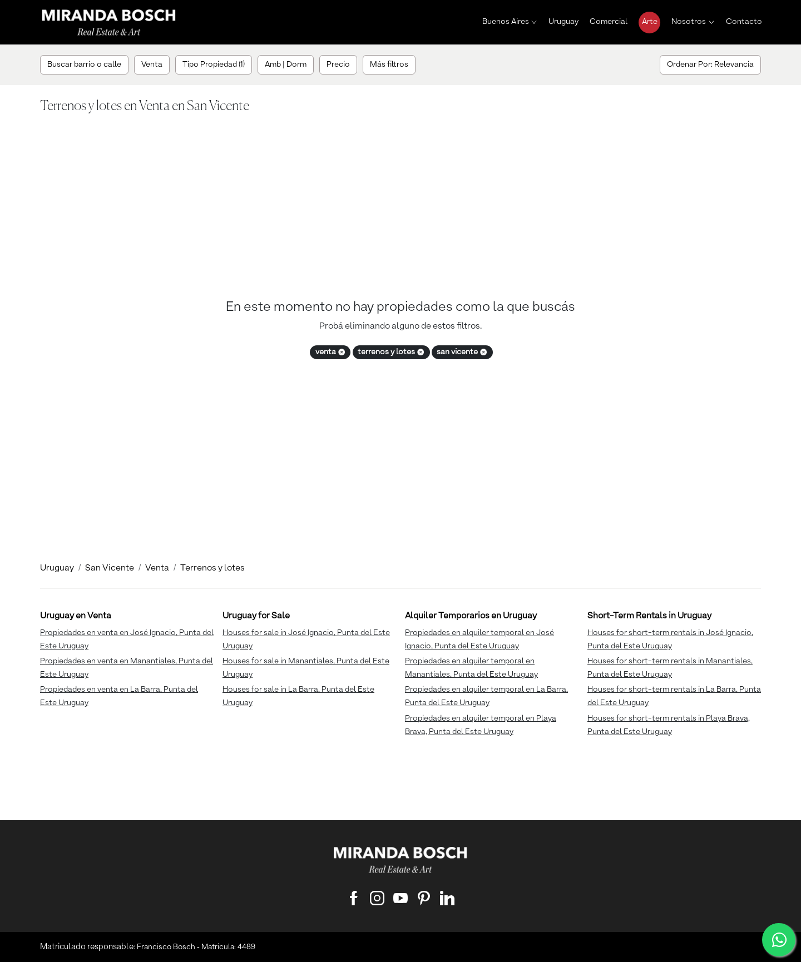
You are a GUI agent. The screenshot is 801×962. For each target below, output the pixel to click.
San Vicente (109, 568)
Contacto (744, 22)
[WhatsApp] (778, 939)
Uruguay (563, 22)
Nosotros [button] (688, 22)
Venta (157, 568)
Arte (649, 22)
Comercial (608, 22)
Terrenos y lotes (212, 568)
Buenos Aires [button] (505, 22)
